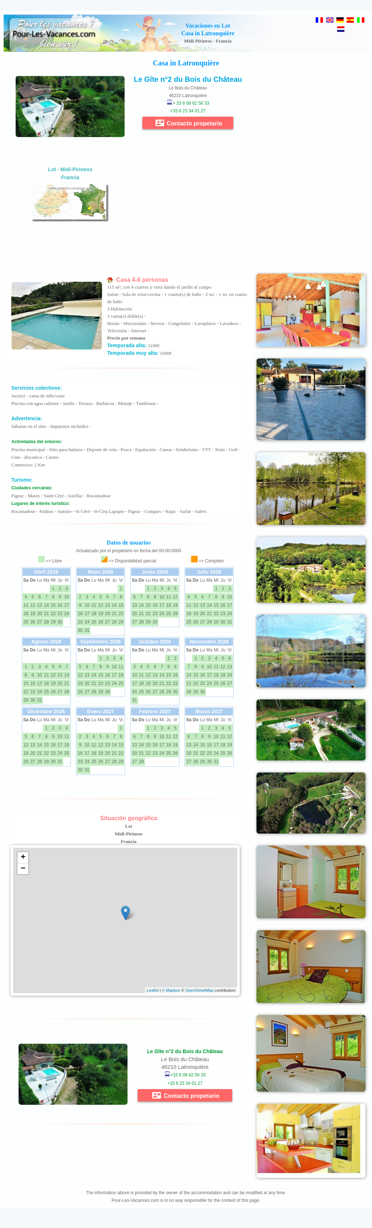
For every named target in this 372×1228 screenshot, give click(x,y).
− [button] (23, 868)
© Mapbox (171, 990)
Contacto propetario (188, 123)
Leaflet (153, 990)
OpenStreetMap (199, 990)
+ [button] (23, 857)
